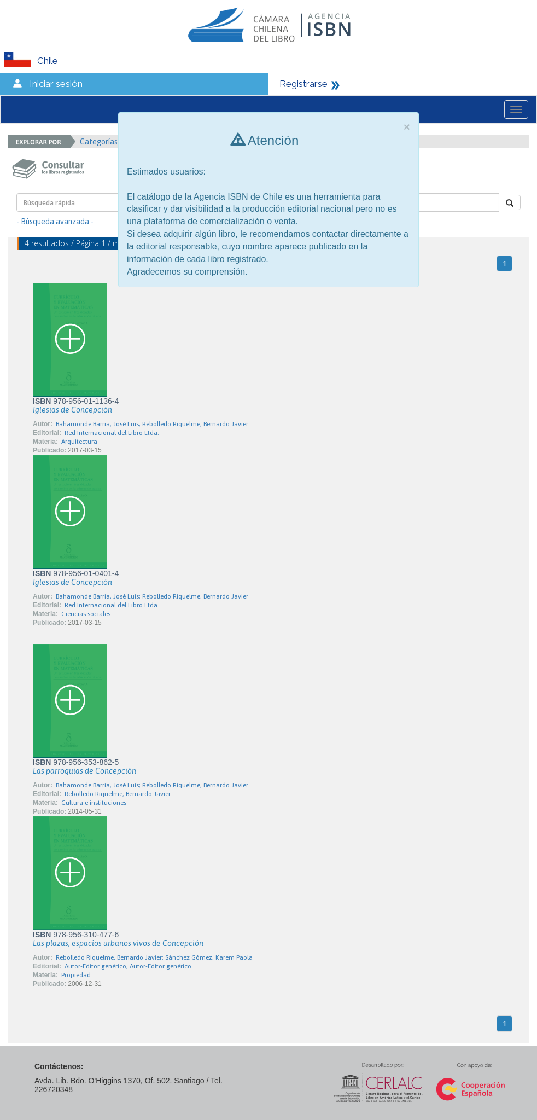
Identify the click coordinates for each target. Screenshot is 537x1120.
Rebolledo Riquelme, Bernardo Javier (118, 794)
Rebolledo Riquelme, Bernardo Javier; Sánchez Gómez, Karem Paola (154, 957)
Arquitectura (79, 441)
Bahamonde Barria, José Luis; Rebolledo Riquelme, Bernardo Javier (152, 424)
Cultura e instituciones (93, 802)
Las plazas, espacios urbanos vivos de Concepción (118, 943)
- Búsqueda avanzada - (55, 221)
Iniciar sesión (56, 83)
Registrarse (303, 83)
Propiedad (76, 975)
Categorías (102, 141)
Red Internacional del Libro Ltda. (112, 433)
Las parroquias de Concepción (84, 771)
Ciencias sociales (85, 614)
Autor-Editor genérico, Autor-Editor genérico (128, 966)
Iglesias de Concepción (72, 409)
